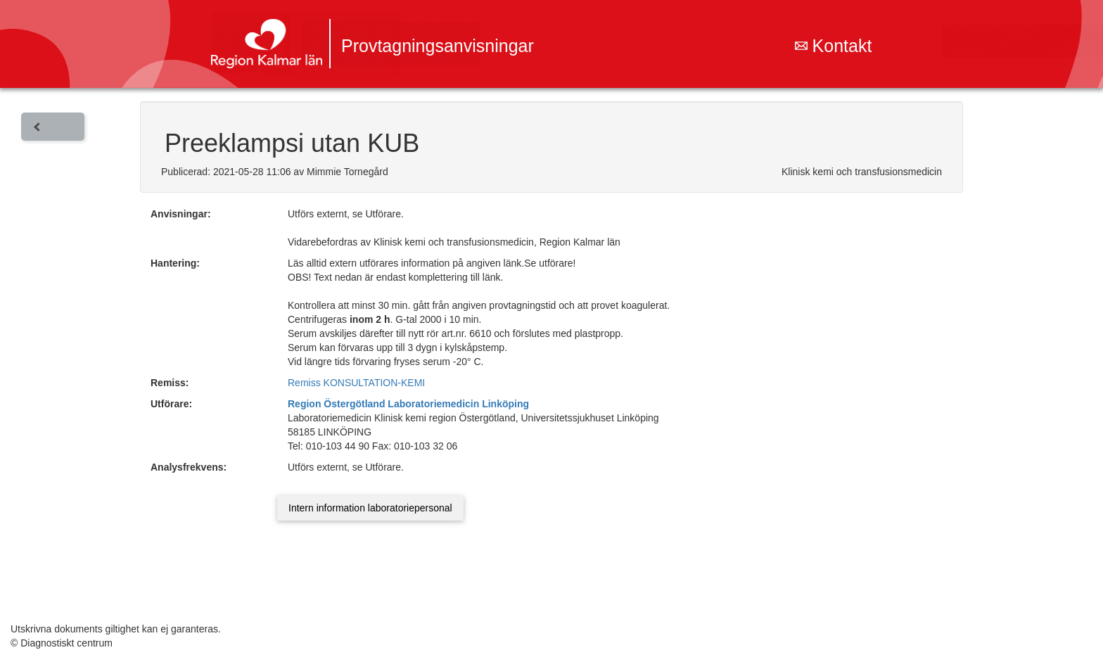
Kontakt (833, 46)
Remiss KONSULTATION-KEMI (356, 382)
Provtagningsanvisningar (437, 46)
